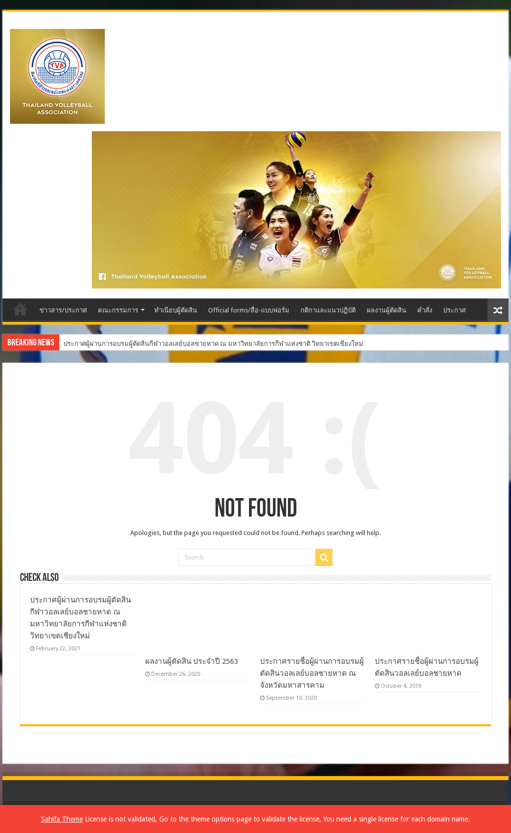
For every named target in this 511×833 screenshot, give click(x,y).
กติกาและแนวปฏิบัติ (328, 310)
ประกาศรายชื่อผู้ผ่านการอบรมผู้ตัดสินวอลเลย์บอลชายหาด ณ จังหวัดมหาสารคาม (312, 673)
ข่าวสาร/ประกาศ (63, 310)
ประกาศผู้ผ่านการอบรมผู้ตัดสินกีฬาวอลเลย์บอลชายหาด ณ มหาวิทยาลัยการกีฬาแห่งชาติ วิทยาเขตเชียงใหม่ (213, 343)
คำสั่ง (424, 310)
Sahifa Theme (62, 819)
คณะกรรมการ (118, 310)
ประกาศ (454, 310)
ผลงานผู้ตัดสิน (386, 310)
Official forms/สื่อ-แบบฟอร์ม (248, 310)
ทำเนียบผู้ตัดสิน (175, 310)
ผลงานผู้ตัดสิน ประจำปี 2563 (191, 661)
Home (20, 308)
